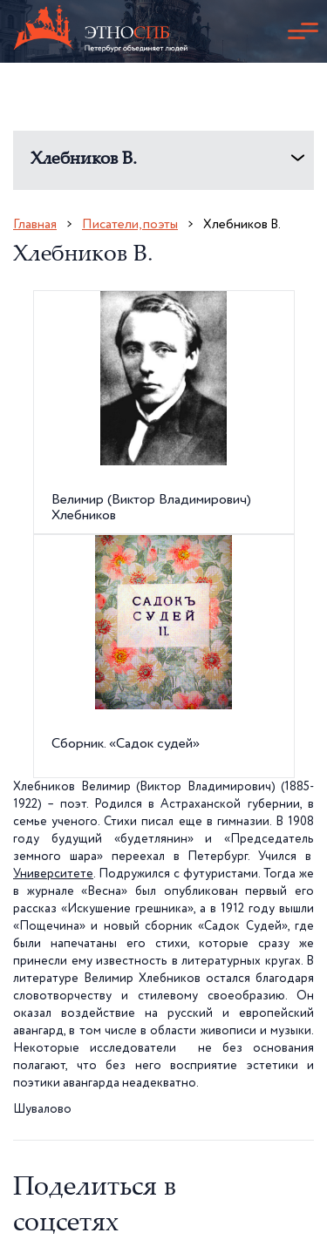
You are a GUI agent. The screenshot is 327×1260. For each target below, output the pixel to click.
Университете (53, 874)
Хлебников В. (84, 160)
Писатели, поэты (130, 224)
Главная (35, 224)
